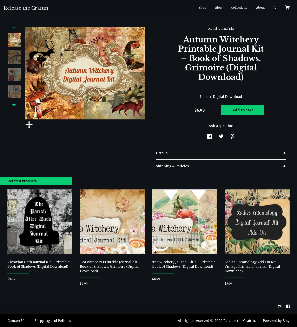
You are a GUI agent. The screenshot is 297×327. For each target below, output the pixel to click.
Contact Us (16, 321)
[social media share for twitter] (221, 137)
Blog (218, 7)
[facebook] (288, 306)
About (260, 7)
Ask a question (221, 126)
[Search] (274, 8)
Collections (239, 7)
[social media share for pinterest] (232, 137)
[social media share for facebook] (209, 137)
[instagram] (280, 306)
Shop (202, 7)
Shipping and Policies (52, 321)
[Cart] (287, 8)
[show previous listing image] (14, 27)
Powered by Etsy (276, 321)
